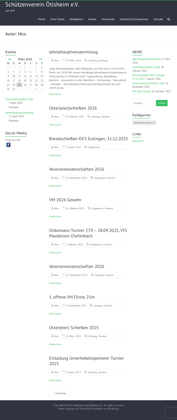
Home (41, 19)
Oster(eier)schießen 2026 (73, 108)
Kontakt (158, 19)
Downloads (108, 19)
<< (9, 59)
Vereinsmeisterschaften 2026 (76, 169)
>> (40, 59)
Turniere (105, 116)
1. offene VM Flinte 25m (72, 297)
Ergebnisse (94, 147)
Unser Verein (57, 19)
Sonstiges (103, 60)
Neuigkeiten (76, 19)
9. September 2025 (76, 305)
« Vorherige (60, 393)
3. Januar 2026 (73, 147)
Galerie (92, 19)
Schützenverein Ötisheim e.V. (42, 4)
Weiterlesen (55, 94)
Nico (56, 60)
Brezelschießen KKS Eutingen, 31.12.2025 (88, 138)
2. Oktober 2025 (74, 244)
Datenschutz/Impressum (134, 19)
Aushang (93, 60)
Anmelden (138, 141)
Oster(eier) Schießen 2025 (74, 327)
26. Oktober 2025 (75, 208)
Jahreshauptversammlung (73, 52)
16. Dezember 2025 (76, 177)
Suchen (162, 103)
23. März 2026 (73, 60)
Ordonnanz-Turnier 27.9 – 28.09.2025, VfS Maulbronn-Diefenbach (88, 233)
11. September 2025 (77, 275)
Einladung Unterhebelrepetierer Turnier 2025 (86, 360)
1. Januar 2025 (73, 372)
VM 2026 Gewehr (65, 200)
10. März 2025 (73, 336)
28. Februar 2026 (75, 116)
